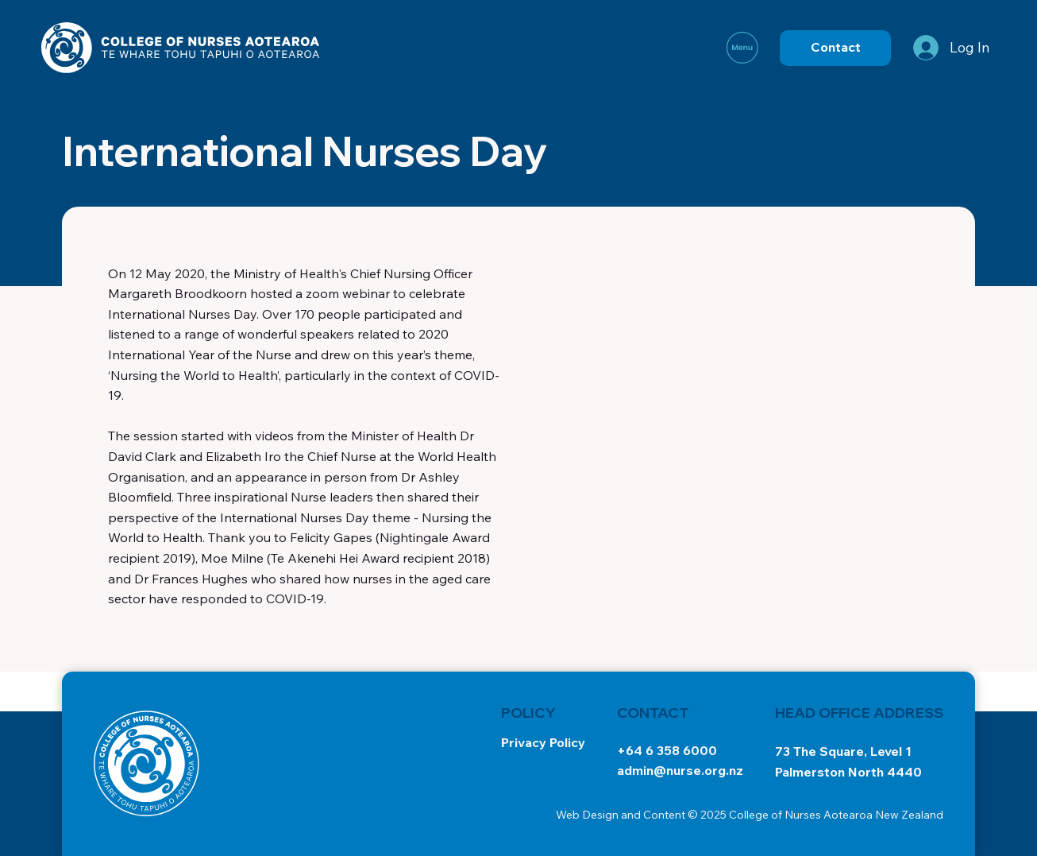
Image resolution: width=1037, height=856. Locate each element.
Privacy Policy (543, 742)
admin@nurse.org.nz (680, 770)
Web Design (587, 815)
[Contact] (835, 48)
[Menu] (743, 48)
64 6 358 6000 (671, 750)
